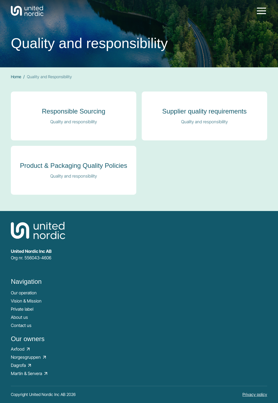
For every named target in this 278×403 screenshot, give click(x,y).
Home (16, 76)
